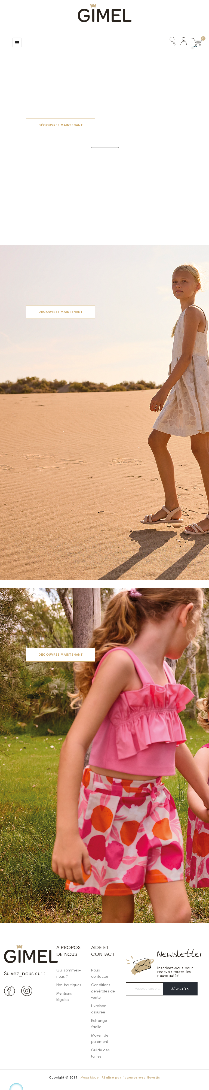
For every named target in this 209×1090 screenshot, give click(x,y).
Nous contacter (100, 974)
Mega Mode (90, 1077)
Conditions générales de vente (103, 991)
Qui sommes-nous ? (68, 974)
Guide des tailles (100, 1054)
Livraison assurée (98, 1009)
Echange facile (99, 1024)
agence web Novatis (142, 1077)
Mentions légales (64, 997)
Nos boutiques (68, 985)
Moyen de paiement (100, 1039)
